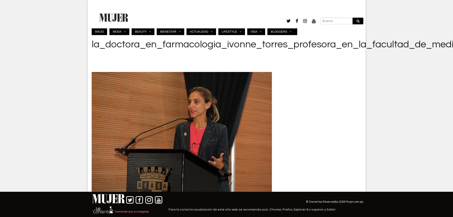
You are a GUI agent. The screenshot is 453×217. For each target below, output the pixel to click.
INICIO (99, 31)
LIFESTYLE (229, 31)
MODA (117, 31)
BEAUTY (141, 31)
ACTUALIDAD (199, 31)
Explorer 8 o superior (309, 209)
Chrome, (275, 209)
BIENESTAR (168, 31)
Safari (331, 209)
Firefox (287, 209)
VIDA (254, 31)
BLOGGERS (279, 31)
